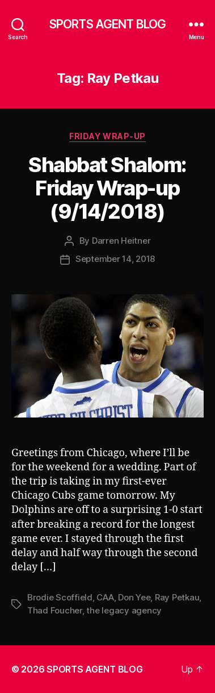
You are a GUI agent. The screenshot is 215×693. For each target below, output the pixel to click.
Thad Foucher (54, 610)
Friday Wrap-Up (107, 136)
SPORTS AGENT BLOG (107, 24)
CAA (104, 597)
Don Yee (134, 597)
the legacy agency (124, 610)
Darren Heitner (121, 240)
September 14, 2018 (115, 258)
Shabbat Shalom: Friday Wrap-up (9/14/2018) (107, 188)
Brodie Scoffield (59, 597)
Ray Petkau (177, 597)
